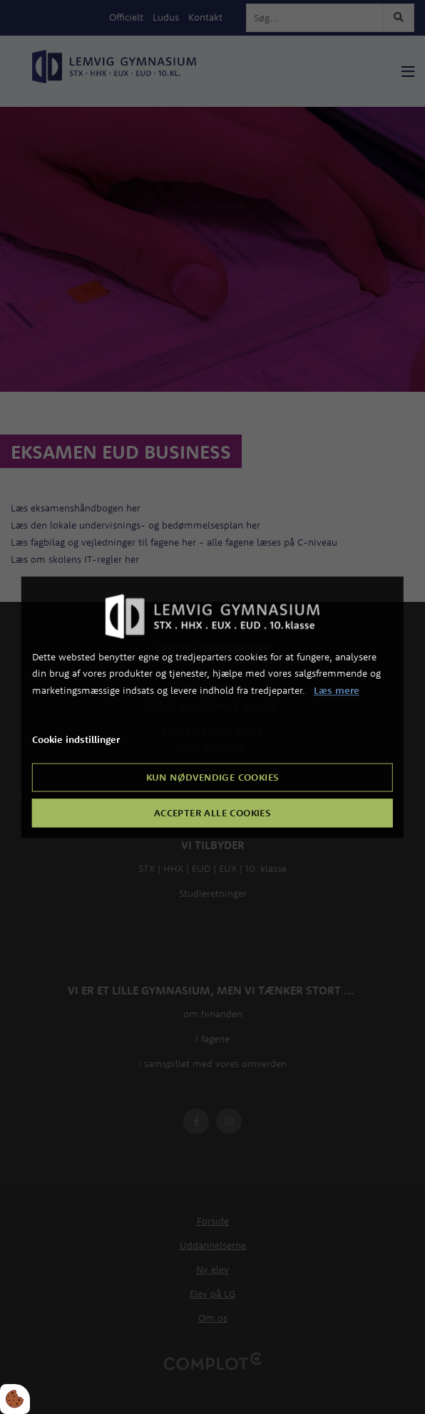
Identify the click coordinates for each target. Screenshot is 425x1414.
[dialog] (212, 707)
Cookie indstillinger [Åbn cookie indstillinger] (76, 739)
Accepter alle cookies (212, 812)
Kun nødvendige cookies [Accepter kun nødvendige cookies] (213, 777)
